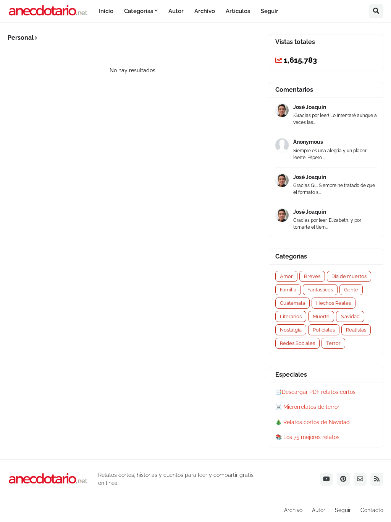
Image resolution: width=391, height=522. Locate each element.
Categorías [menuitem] (138, 11)
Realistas (356, 330)
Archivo (293, 510)
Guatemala (292, 303)
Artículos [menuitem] (238, 11)
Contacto (371, 510)
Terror (333, 343)
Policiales (324, 330)
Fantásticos (320, 290)
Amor (286, 276)
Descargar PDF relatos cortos (318, 392)
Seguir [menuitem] (269, 11)
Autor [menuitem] (176, 11)
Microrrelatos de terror (311, 407)
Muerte (321, 316)
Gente (351, 290)
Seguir (343, 510)
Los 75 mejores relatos (311, 437)
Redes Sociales (297, 343)
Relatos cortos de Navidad (316, 422)
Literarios (291, 316)
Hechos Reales (333, 303)
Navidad (350, 316)
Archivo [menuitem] (204, 11)
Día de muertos (349, 276)
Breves (312, 276)
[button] (376, 11)
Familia (288, 290)
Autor (318, 510)
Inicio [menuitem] (106, 11)
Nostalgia (291, 330)
